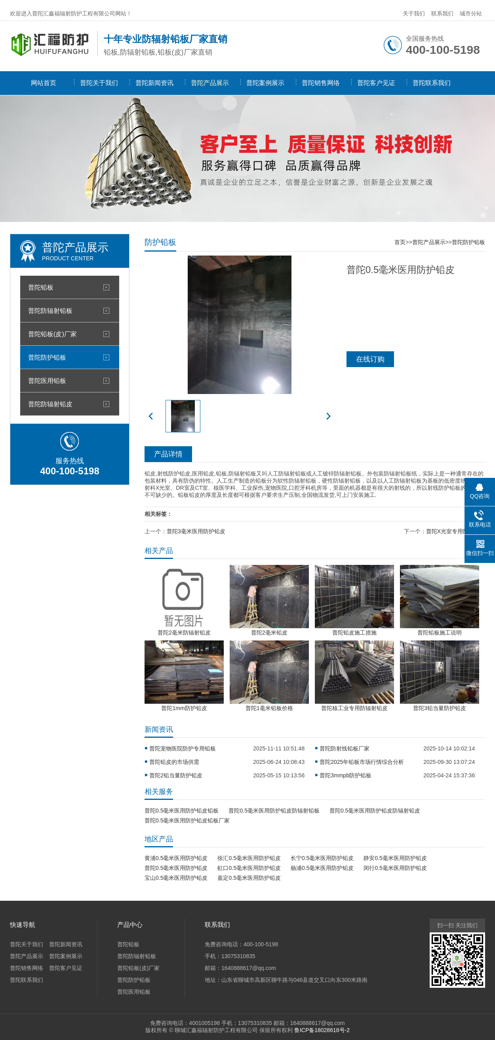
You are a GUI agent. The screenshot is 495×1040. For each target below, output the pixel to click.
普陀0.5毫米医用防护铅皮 (176, 868)
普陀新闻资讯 (154, 83)
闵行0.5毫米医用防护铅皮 (395, 868)
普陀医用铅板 (47, 380)
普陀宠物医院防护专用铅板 (182, 748)
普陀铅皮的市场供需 (174, 762)
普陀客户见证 (376, 83)
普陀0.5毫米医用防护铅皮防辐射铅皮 (374, 810)
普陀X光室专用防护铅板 (455, 531)
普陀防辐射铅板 (50, 310)
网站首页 (43, 83)
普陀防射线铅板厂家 (344, 748)
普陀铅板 (40, 287)
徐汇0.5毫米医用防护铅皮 (248, 858)
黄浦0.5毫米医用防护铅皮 (176, 858)
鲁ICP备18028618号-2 (322, 1030)
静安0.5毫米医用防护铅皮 (395, 858)
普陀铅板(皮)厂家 (52, 333)
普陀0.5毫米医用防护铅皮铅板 (182, 810)
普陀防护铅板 (47, 357)
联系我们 (442, 13)
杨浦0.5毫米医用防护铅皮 (322, 868)
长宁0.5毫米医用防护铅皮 (322, 858)
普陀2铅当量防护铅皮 (175, 775)
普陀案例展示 (265, 83)
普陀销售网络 (321, 83)
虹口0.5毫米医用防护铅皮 (248, 868)
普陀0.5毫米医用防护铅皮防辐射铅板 (273, 810)
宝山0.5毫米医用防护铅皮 (176, 878)
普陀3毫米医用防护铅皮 (196, 531)
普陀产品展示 (210, 83)
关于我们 (414, 13)
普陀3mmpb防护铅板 (345, 775)
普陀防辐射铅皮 (50, 403)
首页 (400, 242)
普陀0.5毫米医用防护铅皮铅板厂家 (187, 820)
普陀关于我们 (99, 83)
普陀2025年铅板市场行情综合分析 (362, 762)
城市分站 (471, 13)
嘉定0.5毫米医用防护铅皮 (248, 878)
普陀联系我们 (432, 83)
